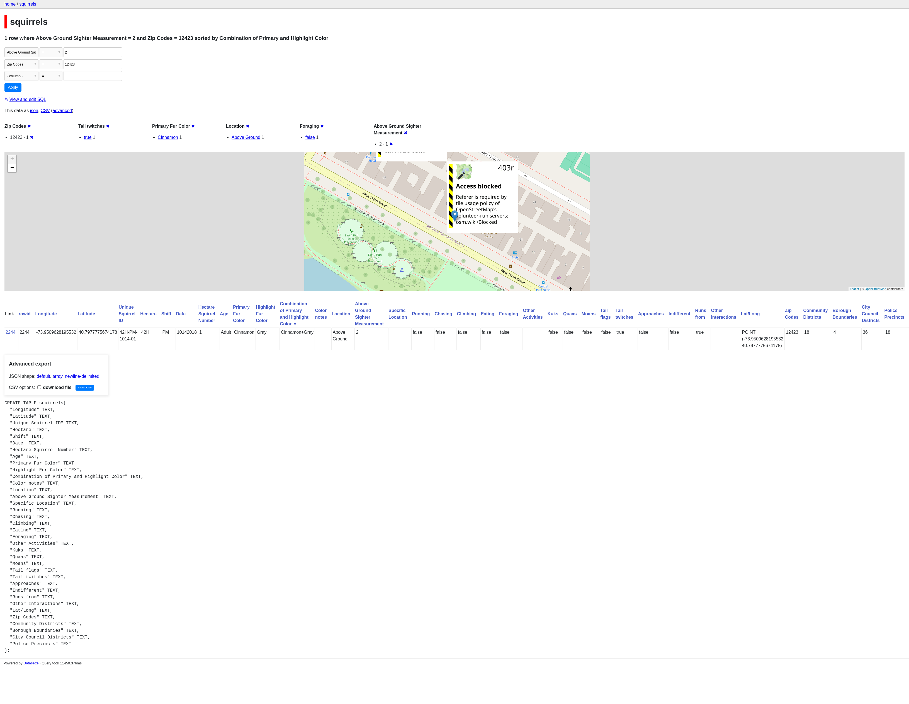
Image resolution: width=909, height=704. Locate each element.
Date (181, 313)
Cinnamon (168, 137)
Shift (166, 313)
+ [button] (12, 159)
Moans (589, 313)
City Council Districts (871, 314)
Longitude (46, 313)
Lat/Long (750, 313)
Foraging (508, 313)
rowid (25, 313)
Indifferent (679, 313)
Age (224, 313)
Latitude (86, 313)
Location (341, 313)
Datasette (31, 663)
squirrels (27, 4)
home (10, 4)
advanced (62, 110)
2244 (11, 332)
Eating (487, 313)
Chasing (443, 313)
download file (54, 387)
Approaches (651, 313)
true (88, 137)
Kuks (553, 313)
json (34, 110)
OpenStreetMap (875, 289)
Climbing (466, 313)
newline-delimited (82, 376)
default (43, 376)
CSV (45, 110)
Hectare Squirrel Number (206, 314)
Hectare (148, 313)
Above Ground (246, 137)
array (57, 376)
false (310, 137)
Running (421, 313)
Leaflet (854, 289)
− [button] (12, 168)
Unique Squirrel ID (127, 314)
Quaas (570, 313)
